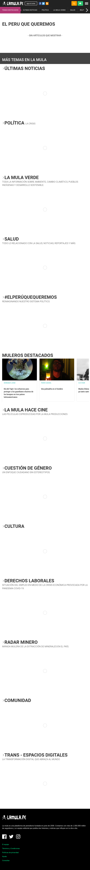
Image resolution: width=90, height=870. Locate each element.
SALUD (72, 10)
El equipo (5, 844)
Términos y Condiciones (11, 848)
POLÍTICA (45, 10)
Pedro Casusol (46, 383)
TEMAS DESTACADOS (10, 10)
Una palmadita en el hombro (52, 389)
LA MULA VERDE (59, 10)
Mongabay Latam (9, 383)
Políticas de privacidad (10, 853)
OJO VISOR (81, 383)
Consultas (6, 860)
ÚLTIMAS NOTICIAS (30, 10)
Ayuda (4, 856)
